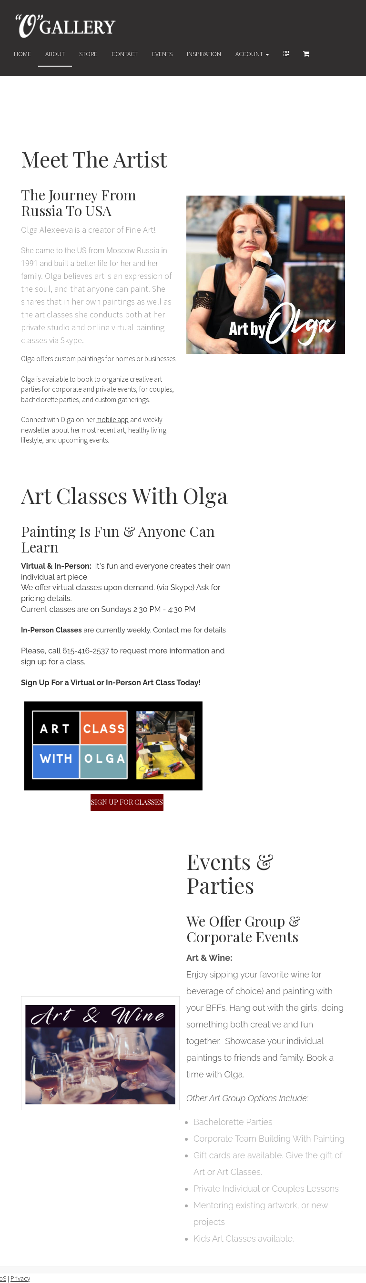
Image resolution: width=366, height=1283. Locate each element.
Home (22, 53)
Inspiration (204, 53)
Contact (125, 53)
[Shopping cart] (306, 54)
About (55, 53)
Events (162, 53)
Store (88, 53)
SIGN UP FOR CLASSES (127, 802)
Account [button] (252, 53)
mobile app (112, 419)
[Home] (65, 26)
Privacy (20, 1278)
